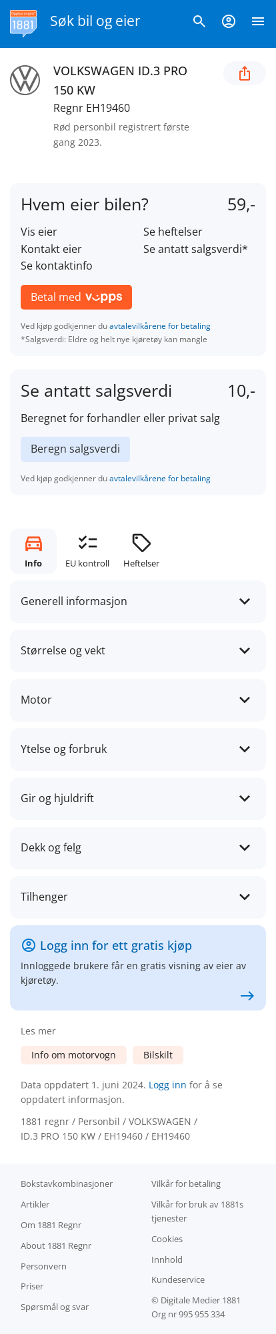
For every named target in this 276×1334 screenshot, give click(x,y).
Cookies (167, 1239)
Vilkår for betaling (186, 1184)
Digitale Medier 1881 (201, 1300)
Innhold (167, 1259)
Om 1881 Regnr (51, 1225)
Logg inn (168, 1084)
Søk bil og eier (95, 20)
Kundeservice (178, 1279)
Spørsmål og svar (55, 1307)
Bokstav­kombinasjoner (67, 1184)
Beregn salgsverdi (75, 448)
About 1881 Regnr (56, 1245)
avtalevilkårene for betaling (160, 326)
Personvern (44, 1266)
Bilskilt (158, 1054)
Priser (32, 1286)
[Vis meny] (258, 24)
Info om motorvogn (73, 1054)
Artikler (35, 1204)
